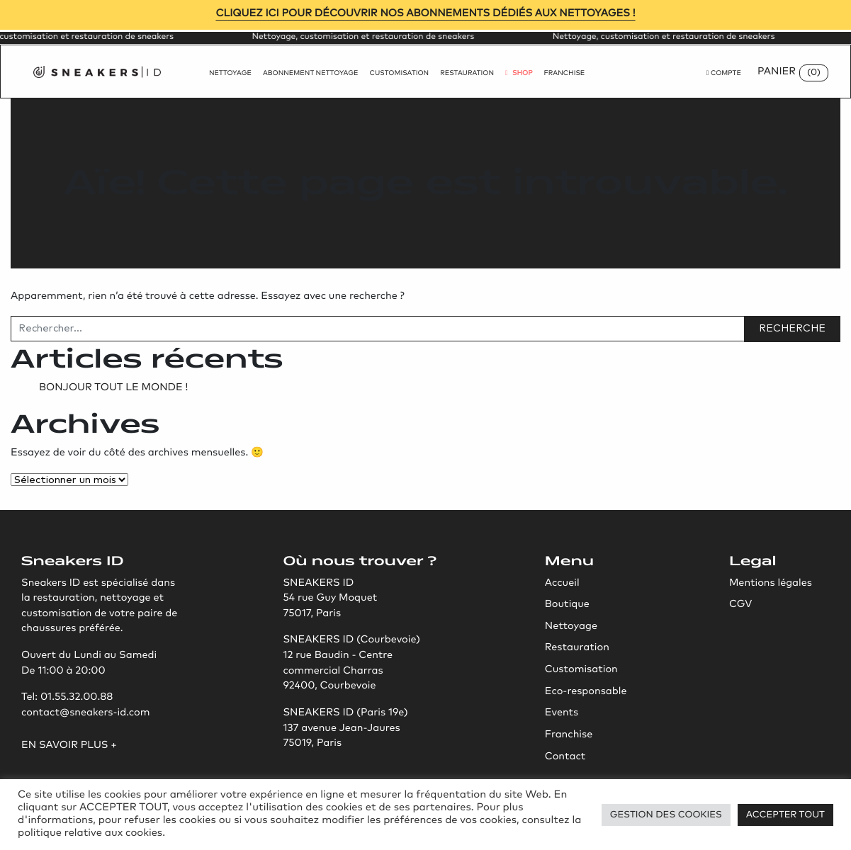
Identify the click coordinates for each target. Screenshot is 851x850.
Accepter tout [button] (785, 815)
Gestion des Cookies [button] (666, 815)
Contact (565, 757)
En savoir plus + (69, 746)
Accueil (562, 584)
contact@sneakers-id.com (85, 713)
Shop (519, 73)
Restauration (467, 73)
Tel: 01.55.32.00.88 (67, 698)
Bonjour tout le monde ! (113, 388)
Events (561, 713)
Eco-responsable (586, 692)
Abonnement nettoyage (311, 73)
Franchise (564, 73)
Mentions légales (770, 584)
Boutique (567, 605)
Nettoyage (230, 73)
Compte (723, 73)
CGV (740, 605)
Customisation (399, 73)
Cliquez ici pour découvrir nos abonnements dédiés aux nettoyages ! (425, 14)
